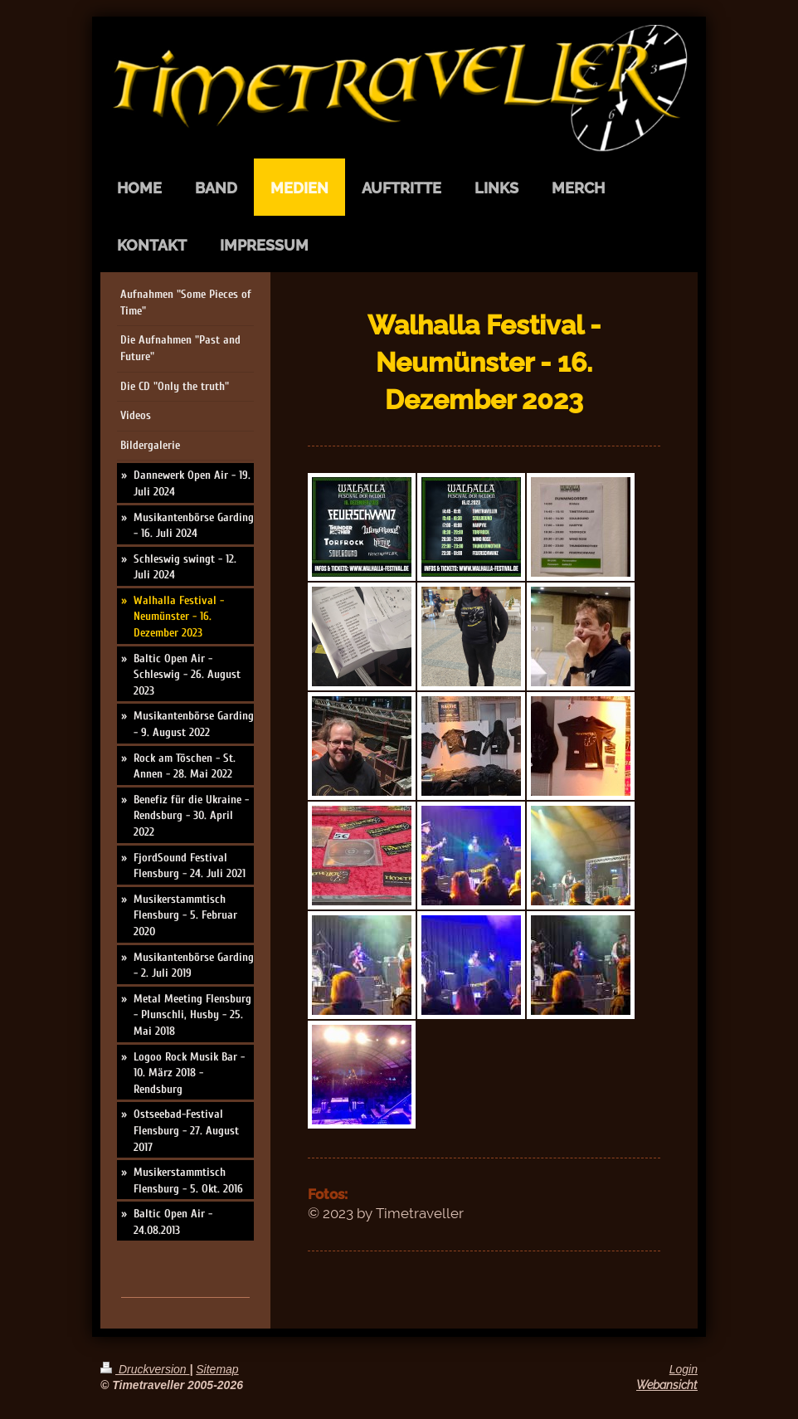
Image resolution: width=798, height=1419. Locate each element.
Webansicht (667, 1385)
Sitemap (217, 1369)
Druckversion (144, 1369)
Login (683, 1369)
